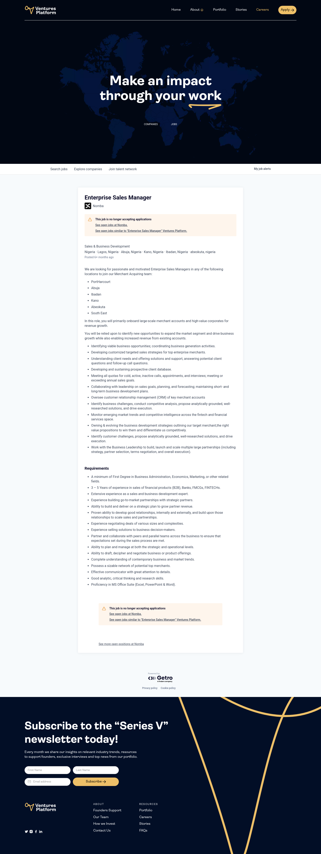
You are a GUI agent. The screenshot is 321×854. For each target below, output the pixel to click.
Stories (241, 10)
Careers (262, 10)
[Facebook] (36, 831)
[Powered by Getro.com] (160, 678)
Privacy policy (149, 688)
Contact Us (102, 830)
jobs (58, 169)
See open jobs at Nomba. (111, 225)
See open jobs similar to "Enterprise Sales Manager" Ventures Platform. (141, 230)
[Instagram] (31, 831)
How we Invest (104, 824)
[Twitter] (26, 831)
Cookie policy (168, 688)
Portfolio (219, 10)
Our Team (101, 817)
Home (176, 10)
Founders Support (107, 810)
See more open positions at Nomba (121, 644)
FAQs (143, 830)
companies (88, 169)
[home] (40, 10)
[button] (196, 10)
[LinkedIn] (40, 831)
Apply (285, 10)
